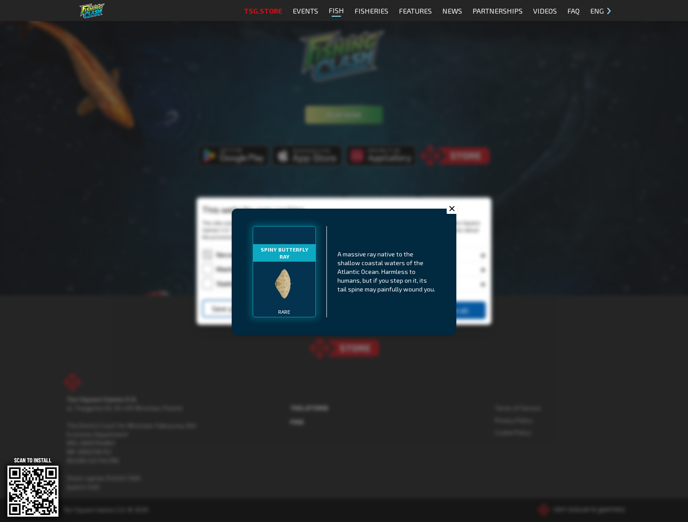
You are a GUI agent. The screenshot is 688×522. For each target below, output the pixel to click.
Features (415, 11)
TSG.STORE (263, 11)
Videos (545, 11)
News (452, 11)
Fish (336, 11)
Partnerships (498, 11)
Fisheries (371, 11)
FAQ (573, 11)
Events (305, 11)
